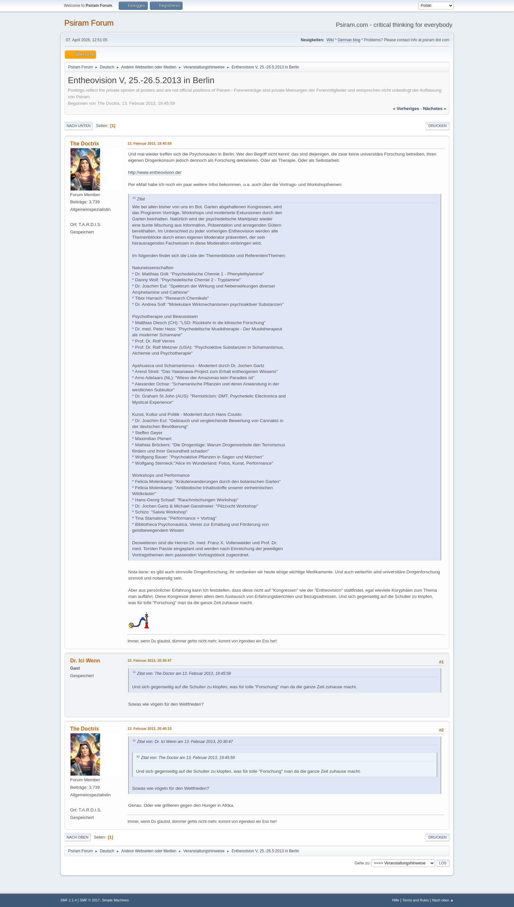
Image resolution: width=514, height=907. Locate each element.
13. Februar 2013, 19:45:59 (149, 143)
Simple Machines (115, 900)
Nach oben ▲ (443, 900)
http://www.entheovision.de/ (154, 172)
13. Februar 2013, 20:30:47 (149, 660)
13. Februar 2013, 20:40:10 (149, 729)
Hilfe (395, 900)
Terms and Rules (416, 900)
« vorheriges (406, 108)
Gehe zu (361, 863)
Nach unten (78, 126)
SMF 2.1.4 (68, 900)
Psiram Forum (89, 22)
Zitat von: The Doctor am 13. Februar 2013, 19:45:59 (184, 673)
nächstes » (434, 108)
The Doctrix (84, 143)
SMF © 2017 (90, 900)
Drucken (437, 126)
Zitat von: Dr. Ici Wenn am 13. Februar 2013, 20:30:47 (185, 741)
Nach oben (78, 837)
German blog (349, 40)
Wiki (330, 40)
